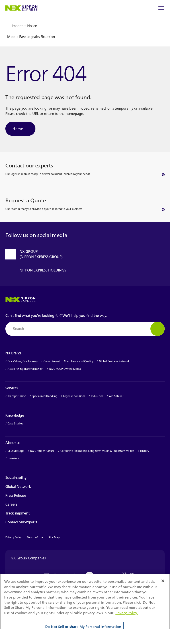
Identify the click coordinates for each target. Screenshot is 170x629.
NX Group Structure (42, 451)
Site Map (54, 537)
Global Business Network (114, 361)
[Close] (163, 588)
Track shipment (20, 513)
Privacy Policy (13, 537)
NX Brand (13, 353)
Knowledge (14, 415)
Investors (15, 458)
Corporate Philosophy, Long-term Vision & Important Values (97, 451)
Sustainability (16, 477)
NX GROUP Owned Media (65, 369)
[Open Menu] (161, 8)
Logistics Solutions (74, 396)
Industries (97, 396)
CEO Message (16, 451)
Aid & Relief (116, 396)
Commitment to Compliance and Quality (68, 361)
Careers (14, 504)
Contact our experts (21, 522)
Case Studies (15, 424)
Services (11, 388)
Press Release (15, 495)
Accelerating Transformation (25, 369)
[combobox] (85, 329)
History (144, 451)
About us (12, 443)
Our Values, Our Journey (23, 361)
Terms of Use (35, 537)
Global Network (18, 486)
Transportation (17, 396)
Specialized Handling (44, 396)
